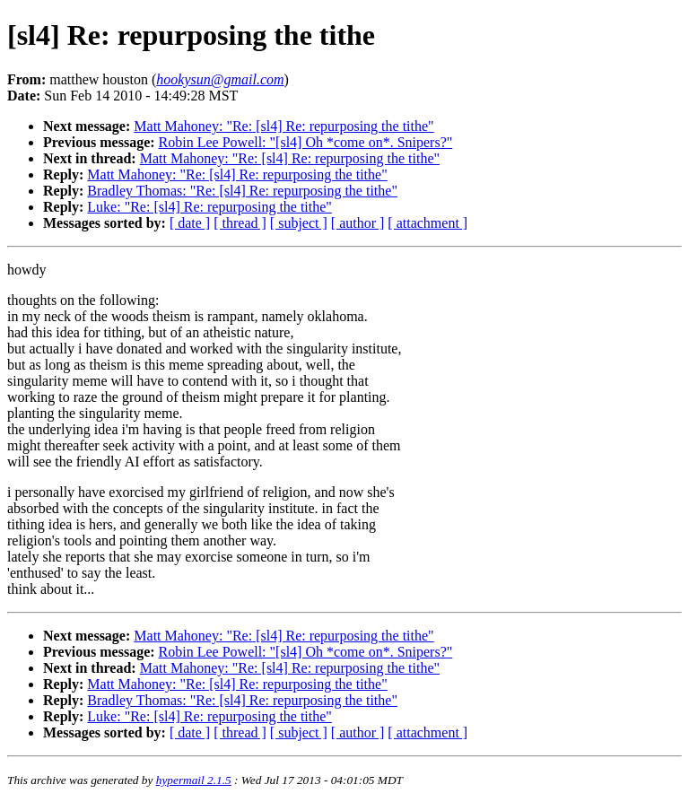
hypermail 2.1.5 (193, 780)
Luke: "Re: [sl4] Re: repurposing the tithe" (209, 206)
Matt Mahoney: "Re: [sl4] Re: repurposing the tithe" (283, 126)
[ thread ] (240, 223)
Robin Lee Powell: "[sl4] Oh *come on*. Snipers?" (306, 142)
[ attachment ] (427, 223)
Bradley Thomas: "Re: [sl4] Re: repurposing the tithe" (242, 190)
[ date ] (190, 223)
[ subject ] (298, 223)
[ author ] (358, 223)
